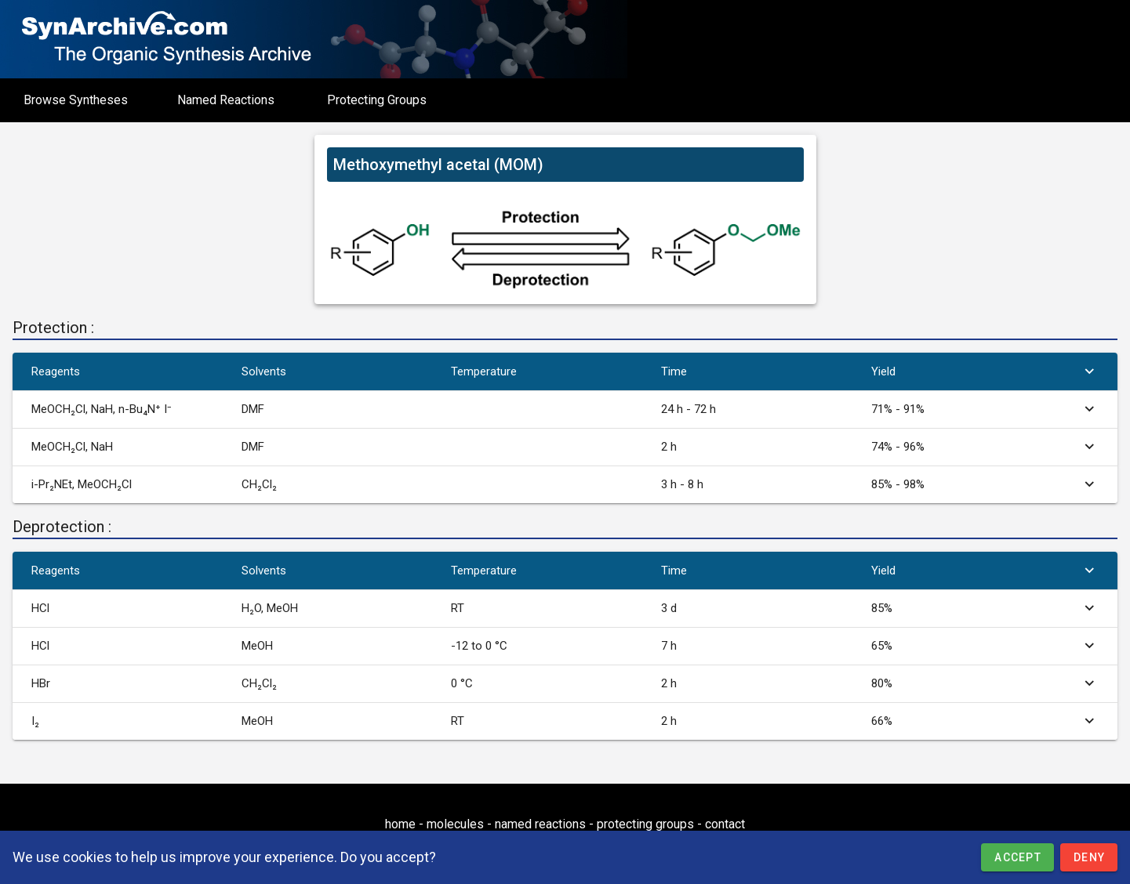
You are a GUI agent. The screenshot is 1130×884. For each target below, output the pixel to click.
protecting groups (645, 824)
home (400, 824)
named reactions (540, 824)
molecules (455, 824)
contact (725, 824)
